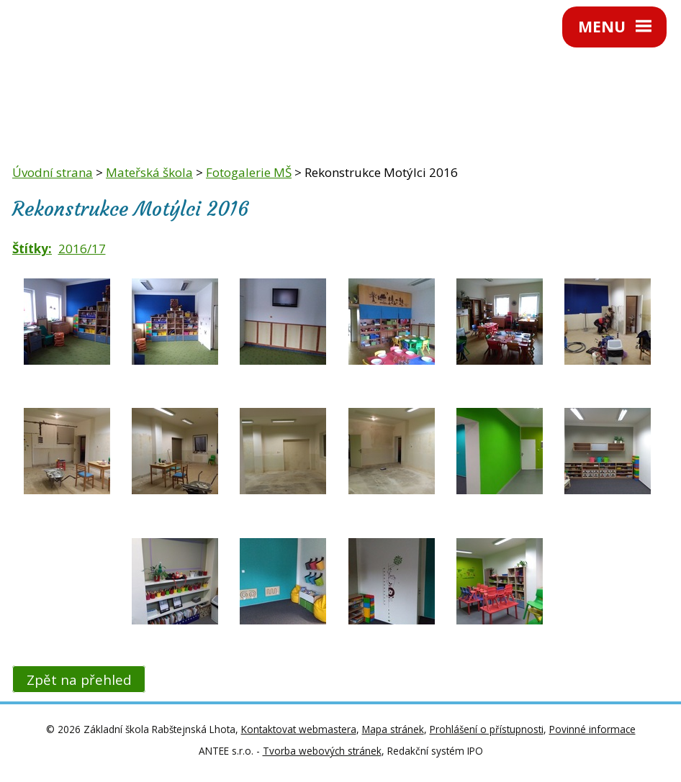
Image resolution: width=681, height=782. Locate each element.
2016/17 (82, 248)
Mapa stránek (393, 729)
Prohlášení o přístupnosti (487, 729)
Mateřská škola (149, 172)
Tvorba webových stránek (322, 751)
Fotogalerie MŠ (249, 172)
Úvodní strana (52, 172)
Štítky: (32, 248)
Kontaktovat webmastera (298, 729)
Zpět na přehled (79, 679)
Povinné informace (592, 729)
